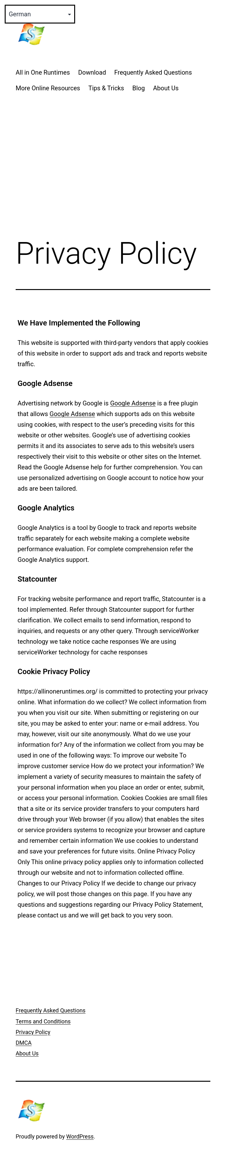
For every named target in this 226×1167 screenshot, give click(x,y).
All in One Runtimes (43, 72)
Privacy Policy (33, 1032)
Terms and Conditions (43, 1021)
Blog (138, 88)
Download (92, 72)
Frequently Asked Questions (153, 72)
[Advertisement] (113, 180)
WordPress (80, 1136)
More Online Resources (48, 88)
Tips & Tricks (106, 88)
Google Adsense (133, 403)
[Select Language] (40, 14)
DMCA (24, 1042)
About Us (166, 88)
